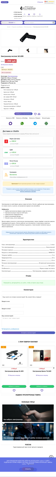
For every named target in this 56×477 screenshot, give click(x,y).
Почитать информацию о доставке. (28, 191)
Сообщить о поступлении (23, 114)
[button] (35, 114)
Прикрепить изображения (10, 329)
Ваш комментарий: (7, 316)
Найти (53, 22)
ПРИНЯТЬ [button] (28, 469)
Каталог (12, 22)
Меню (4, 2)
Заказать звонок (17, 18)
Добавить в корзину (14, 386)
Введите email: (6, 308)
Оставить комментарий (28, 333)
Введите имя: (6, 301)
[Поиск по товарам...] (39, 22)
